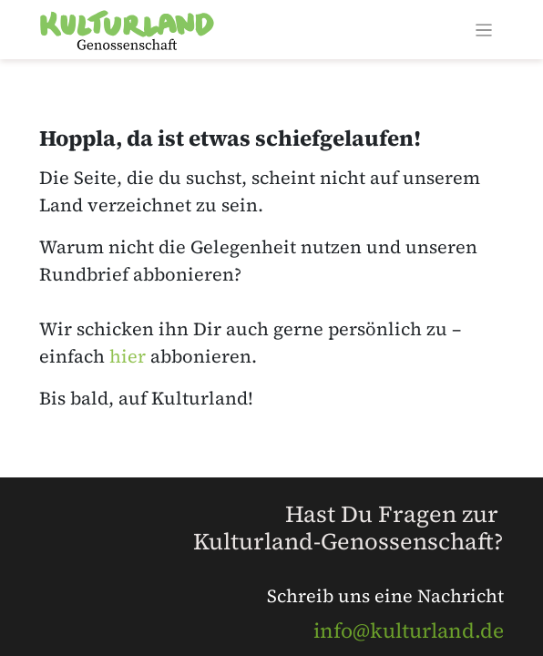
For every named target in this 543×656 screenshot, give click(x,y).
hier (127, 356)
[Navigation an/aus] (484, 29)
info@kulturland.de (408, 630)
